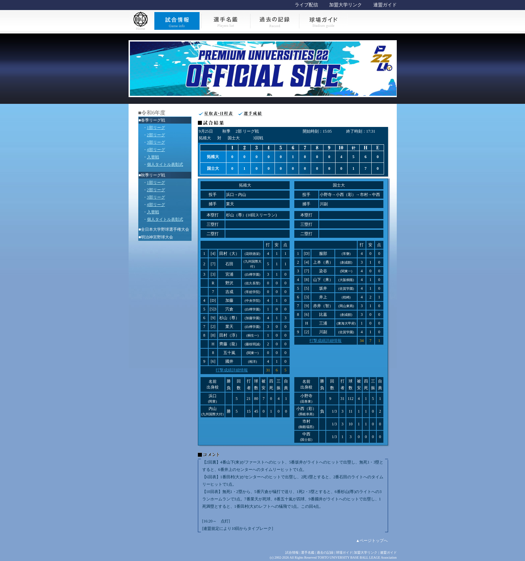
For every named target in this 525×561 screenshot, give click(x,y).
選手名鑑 (307, 552)
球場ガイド (344, 552)
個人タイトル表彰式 (165, 164)
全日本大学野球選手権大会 (165, 229)
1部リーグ (156, 127)
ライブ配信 (306, 4)
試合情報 (292, 552)
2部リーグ (156, 135)
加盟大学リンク (345, 4)
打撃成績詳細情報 (232, 370)
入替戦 (153, 157)
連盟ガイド (385, 4)
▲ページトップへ (372, 540)
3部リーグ (156, 142)
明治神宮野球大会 (157, 237)
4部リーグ (156, 149)
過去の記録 (325, 552)
